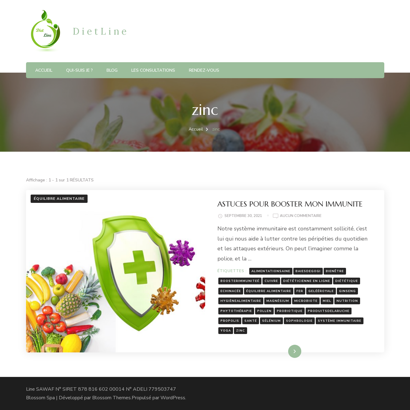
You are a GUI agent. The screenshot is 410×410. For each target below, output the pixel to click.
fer (299, 291)
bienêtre (335, 271)
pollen (264, 311)
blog (112, 70)
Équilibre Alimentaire (59, 198)
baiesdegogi (308, 271)
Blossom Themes (111, 397)
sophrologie (299, 321)
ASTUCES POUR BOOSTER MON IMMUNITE (290, 204)
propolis (229, 321)
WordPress (172, 397)
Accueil (43, 70)
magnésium (277, 301)
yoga (225, 330)
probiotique (290, 311)
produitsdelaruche (328, 311)
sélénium (271, 321)
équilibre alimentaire (268, 291)
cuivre (271, 281)
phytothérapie (236, 311)
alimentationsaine (270, 271)
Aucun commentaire (301, 216)
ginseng (347, 291)
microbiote (306, 301)
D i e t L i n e (99, 31)
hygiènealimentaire (240, 301)
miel (327, 301)
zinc (240, 330)
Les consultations (153, 70)
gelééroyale (321, 291)
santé (250, 321)
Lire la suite (284, 351)
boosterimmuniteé (239, 281)
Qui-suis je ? (79, 70)
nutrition (347, 301)
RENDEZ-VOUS (204, 70)
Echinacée (230, 291)
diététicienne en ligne (306, 281)
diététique (346, 281)
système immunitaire (339, 321)
